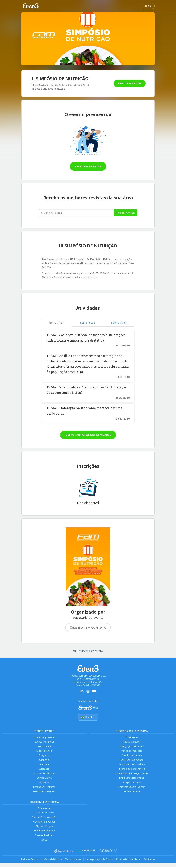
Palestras (44, 782)
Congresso (44, 755)
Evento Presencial (44, 741)
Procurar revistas (88, 166)
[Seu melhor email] (76, 212)
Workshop (44, 769)
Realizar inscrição (129, 83)
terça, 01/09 (56, 322)
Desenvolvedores (44, 835)
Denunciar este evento (88, 651)
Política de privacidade (128, 859)
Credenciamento (132, 791)
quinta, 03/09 (118, 322)
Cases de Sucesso (44, 813)
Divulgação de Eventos (132, 746)
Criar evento (44, 808)
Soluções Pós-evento (132, 760)
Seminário (44, 764)
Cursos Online (44, 778)
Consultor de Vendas (44, 822)
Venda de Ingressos (131, 751)
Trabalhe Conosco (30, 859)
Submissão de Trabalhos (132, 764)
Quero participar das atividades (88, 434)
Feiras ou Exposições (44, 791)
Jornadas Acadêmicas (44, 773)
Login (148, 6)
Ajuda (44, 840)
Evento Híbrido (44, 751)
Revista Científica (132, 741)
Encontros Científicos (44, 787)
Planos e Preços (44, 826)
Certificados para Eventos (131, 787)
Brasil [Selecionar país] (88, 717)
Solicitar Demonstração (44, 817)
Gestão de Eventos (132, 755)
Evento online (44, 746)
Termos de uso (73, 859)
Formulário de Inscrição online (132, 773)
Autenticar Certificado (44, 831)
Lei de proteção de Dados (99, 859)
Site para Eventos (132, 782)
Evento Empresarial (44, 737)
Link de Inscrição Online (131, 778)
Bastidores (149, 859)
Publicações (132, 737)
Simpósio (44, 760)
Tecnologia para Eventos (132, 769)
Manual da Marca (53, 859)
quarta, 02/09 (87, 322)
